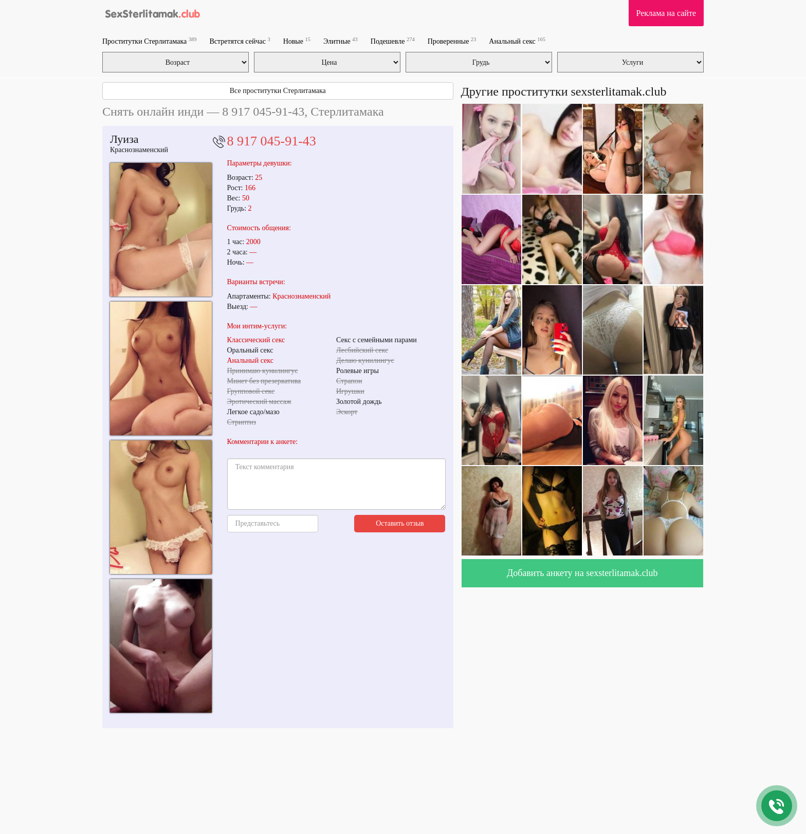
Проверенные (452, 40)
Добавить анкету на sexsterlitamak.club (582, 573)
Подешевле (393, 40)
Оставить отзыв (400, 523)
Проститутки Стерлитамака (149, 40)
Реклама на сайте (666, 13)
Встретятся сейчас (239, 40)
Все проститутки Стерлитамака (278, 91)
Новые (296, 40)
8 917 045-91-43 (271, 141)
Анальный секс (517, 40)
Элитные (340, 40)
